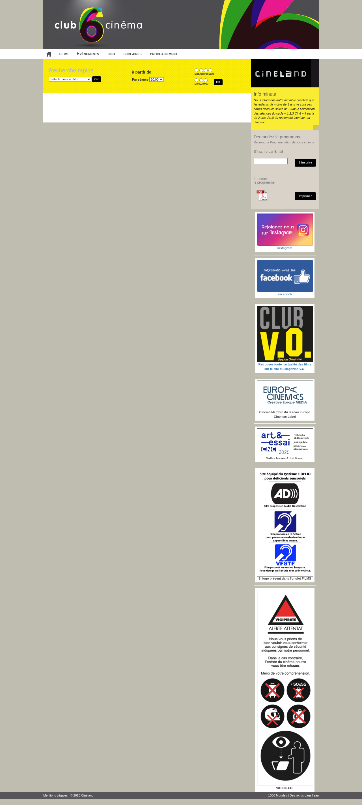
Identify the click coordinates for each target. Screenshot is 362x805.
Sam (211, 73)
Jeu (201, 73)
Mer (197, 73)
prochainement (164, 53)
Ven (206, 73)
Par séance (140, 79)
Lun (201, 83)
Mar (206, 83)
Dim (197, 83)
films (63, 53)
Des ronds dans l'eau (304, 795)
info (111, 53)
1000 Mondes (277, 795)
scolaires (132, 53)
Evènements (88, 53)
